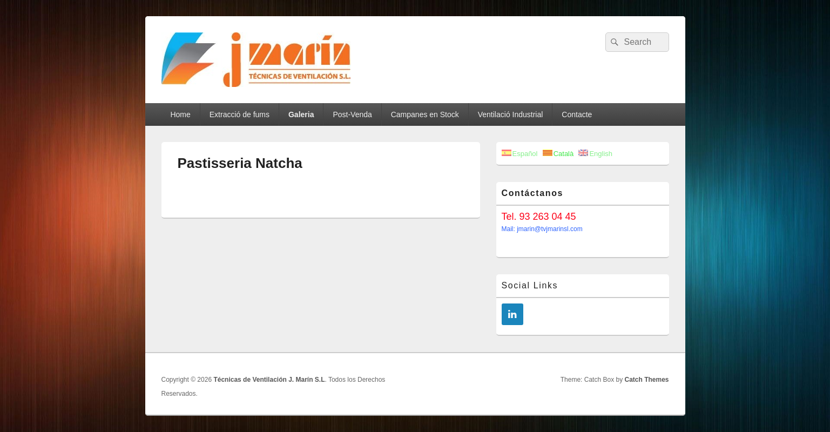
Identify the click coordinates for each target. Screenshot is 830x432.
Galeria (301, 114)
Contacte (577, 114)
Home (180, 114)
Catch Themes (646, 379)
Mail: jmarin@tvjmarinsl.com (542, 229)
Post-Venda (352, 114)
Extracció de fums (239, 114)
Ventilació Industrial (510, 114)
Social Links (530, 285)
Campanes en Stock (425, 114)
